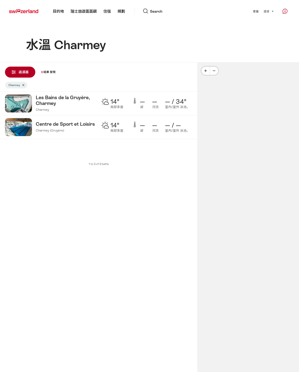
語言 (269, 11)
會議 (256, 11)
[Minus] (214, 71)
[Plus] (205, 71)
